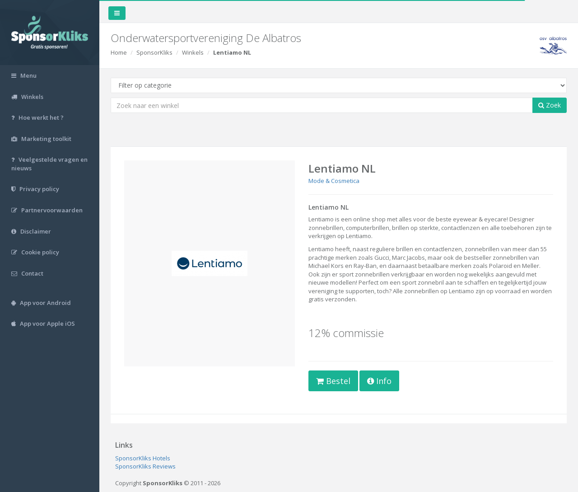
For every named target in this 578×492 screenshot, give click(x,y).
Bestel (333, 380)
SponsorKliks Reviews (145, 466)
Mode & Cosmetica (333, 181)
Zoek (549, 105)
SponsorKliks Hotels (142, 458)
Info (379, 380)
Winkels (193, 52)
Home (119, 52)
